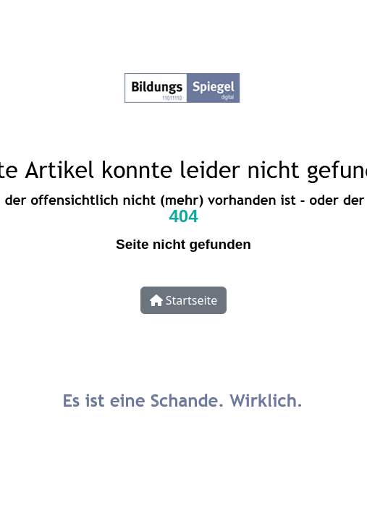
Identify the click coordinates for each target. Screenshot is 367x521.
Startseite (184, 300)
